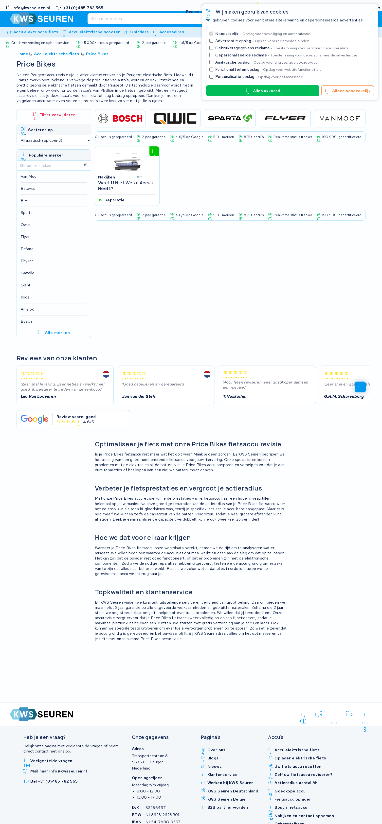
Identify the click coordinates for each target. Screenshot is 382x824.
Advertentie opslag (262, 40)
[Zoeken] (181, 18)
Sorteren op (40, 129)
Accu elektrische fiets (56, 53)
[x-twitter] (349, 714)
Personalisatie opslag (259, 76)
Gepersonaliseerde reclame (286, 55)
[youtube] (365, 714)
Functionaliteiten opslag (268, 69)
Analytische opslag (267, 62)
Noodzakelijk (263, 33)
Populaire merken (46, 155)
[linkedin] (303, 714)
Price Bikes (97, 53)
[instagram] (334, 714)
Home (22, 53)
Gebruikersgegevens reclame (282, 48)
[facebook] (318, 714)
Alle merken (53, 333)
